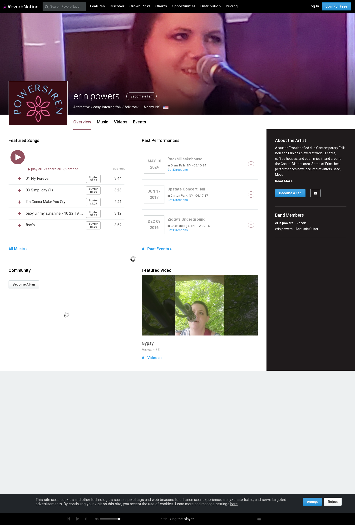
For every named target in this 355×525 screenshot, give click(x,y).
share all (53, 169)
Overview (82, 121)
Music (102, 121)
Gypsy (148, 343)
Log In (314, 6)
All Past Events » (157, 249)
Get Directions (178, 169)
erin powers (284, 223)
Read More (283, 181)
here (234, 504)
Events (139, 121)
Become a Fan (141, 96)
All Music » (18, 249)
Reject (333, 502)
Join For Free (336, 6)
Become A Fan (24, 284)
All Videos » (152, 358)
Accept (312, 502)
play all (37, 169)
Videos (120, 121)
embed (71, 169)
